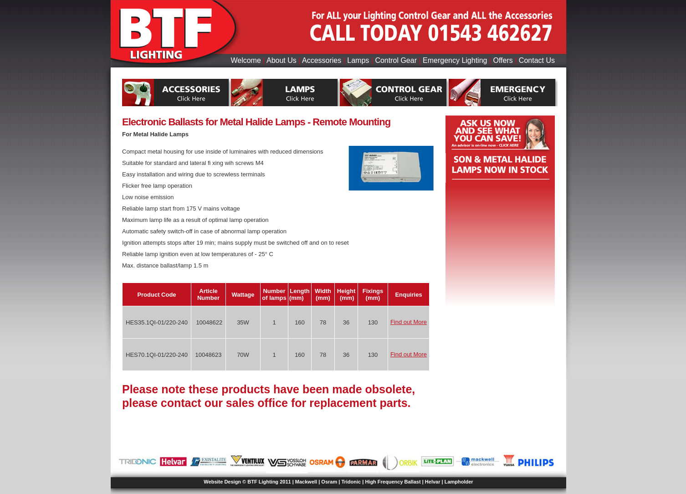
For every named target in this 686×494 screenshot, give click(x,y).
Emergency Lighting (455, 60)
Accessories (321, 60)
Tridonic (351, 481)
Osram (329, 481)
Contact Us (537, 60)
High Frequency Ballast (392, 481)
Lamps (358, 60)
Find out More (408, 322)
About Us (281, 60)
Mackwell (306, 481)
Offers (503, 60)
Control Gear (396, 60)
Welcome (245, 60)
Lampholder (459, 481)
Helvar (432, 481)
